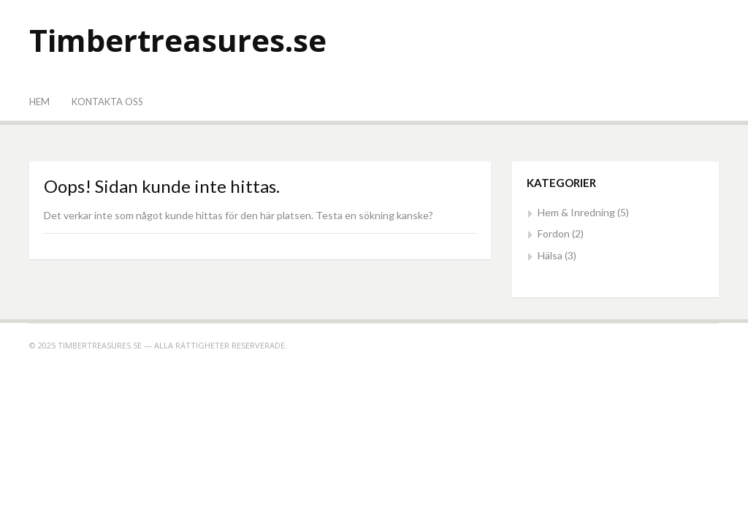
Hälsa (550, 255)
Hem (39, 101)
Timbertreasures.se (178, 40)
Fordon (554, 233)
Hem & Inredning (576, 212)
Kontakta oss (107, 101)
